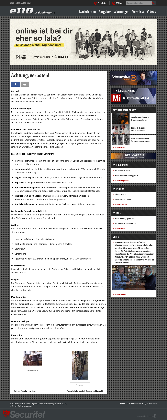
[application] (134, 277)
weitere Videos (120, 294)
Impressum (153, 403)
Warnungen (121, 11)
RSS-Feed (119, 3)
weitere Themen (121, 204)
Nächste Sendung (125, 91)
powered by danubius (145, 416)
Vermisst (138, 11)
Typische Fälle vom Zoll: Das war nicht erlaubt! (86, 391)
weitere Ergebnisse (122, 180)
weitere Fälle (120, 147)
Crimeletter (102, 3)
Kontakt (123, 403)
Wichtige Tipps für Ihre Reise (23, 391)
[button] (6, 413)
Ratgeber (105, 11)
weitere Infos (120, 228)
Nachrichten (87, 11)
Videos (151, 11)
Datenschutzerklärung (137, 403)
